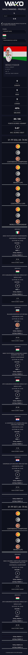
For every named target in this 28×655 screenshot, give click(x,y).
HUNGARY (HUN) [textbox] (7, 31)
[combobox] (14, 32)
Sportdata (20, 652)
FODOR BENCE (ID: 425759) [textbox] (10, 40)
